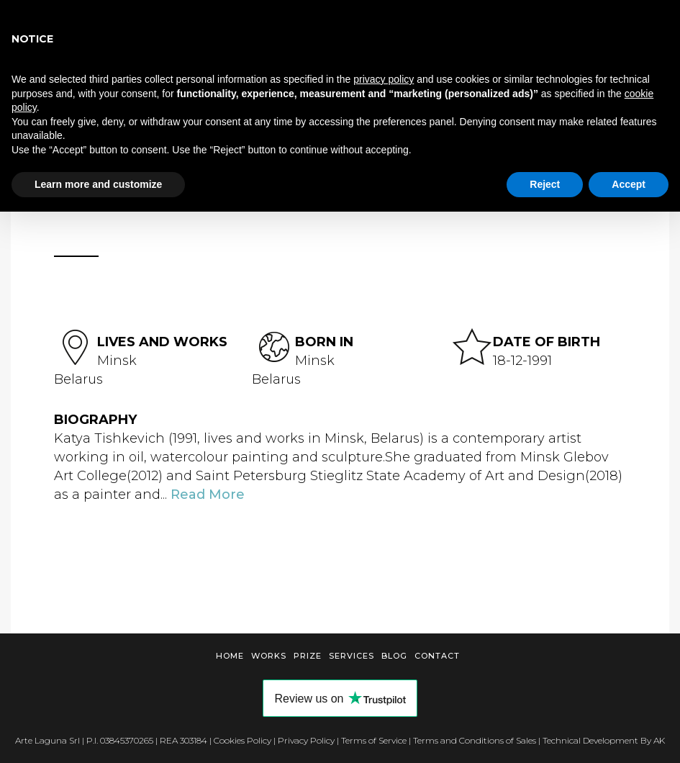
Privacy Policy (306, 740)
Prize (308, 656)
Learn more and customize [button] (98, 184)
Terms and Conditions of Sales (474, 740)
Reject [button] (545, 184)
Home (230, 656)
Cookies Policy (242, 740)
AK (659, 740)
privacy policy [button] (383, 79)
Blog (394, 656)
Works (268, 656)
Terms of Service (374, 740)
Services (351, 656)
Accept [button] (628, 184)
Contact (437, 656)
